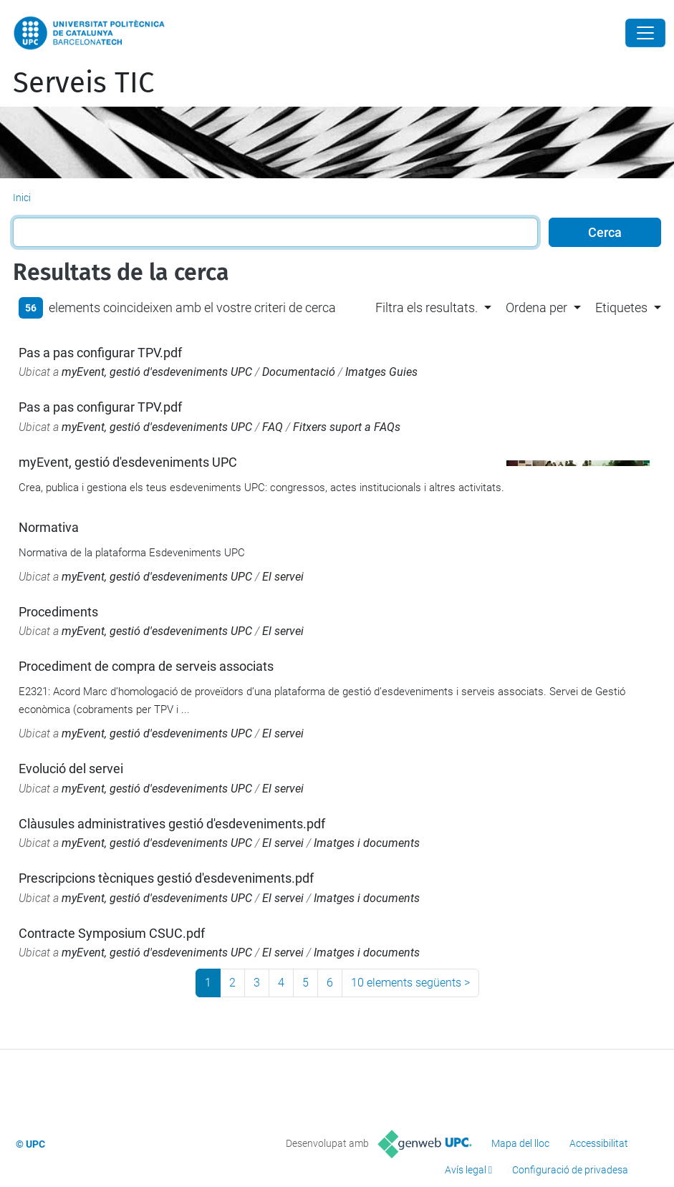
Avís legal (465, 1170)
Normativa (49, 527)
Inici (22, 197)
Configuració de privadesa (570, 1170)
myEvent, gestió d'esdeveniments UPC (157, 372)
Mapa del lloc (520, 1143)
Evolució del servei (71, 768)
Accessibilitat (598, 1143)
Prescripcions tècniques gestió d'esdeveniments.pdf (166, 878)
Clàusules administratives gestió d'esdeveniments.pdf (172, 823)
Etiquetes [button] (621, 307)
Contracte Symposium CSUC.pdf (112, 933)
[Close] (645, 33)
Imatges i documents (367, 843)
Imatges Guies (381, 372)
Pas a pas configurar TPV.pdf (100, 352)
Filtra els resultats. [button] (426, 307)
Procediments (58, 611)
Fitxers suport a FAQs (346, 427)
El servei (283, 576)
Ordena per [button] (536, 307)
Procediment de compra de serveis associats (146, 666)
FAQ (272, 427)
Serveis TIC (83, 83)
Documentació (298, 372)
